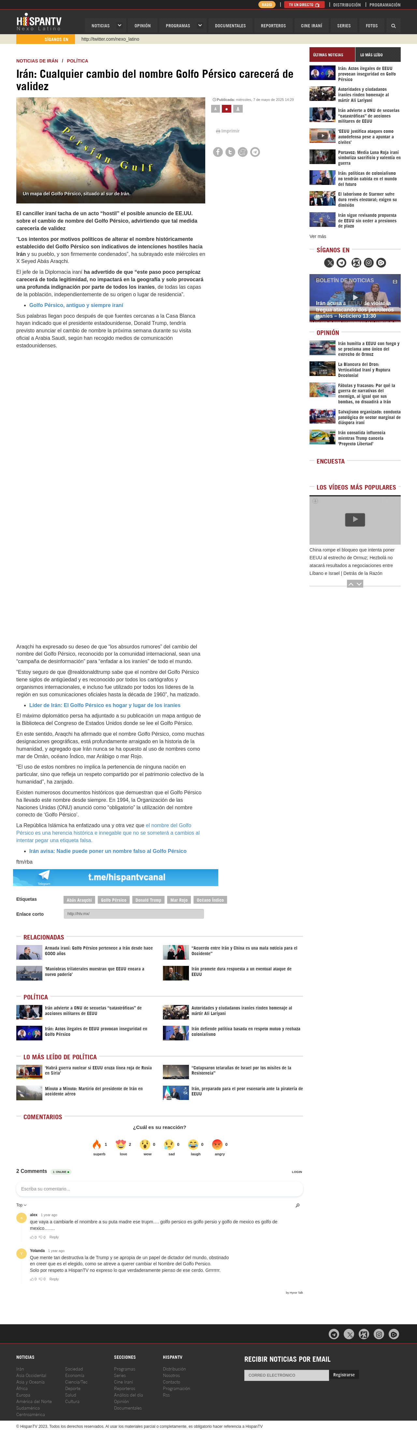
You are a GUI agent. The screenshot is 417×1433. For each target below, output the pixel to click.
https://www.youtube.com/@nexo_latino (121, 39)
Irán (20, 1368)
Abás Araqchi (79, 899)
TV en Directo (304, 4)
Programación (385, 4)
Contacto (171, 1381)
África (22, 1388)
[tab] (332, 54)
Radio (267, 4)
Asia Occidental (31, 1375)
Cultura (72, 1401)
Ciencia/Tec (76, 1381)
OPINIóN (143, 25)
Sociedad (74, 1368)
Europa (23, 1394)
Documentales (230, 25)
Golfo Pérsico (113, 899)
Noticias (101, 25)
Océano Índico (210, 899)
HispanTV (39, 21)
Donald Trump (148, 899)
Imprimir (227, 130)
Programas (178, 25)
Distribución (347, 4)
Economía (74, 1375)
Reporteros (273, 25)
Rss (166, 1394)
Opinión (121, 1401)
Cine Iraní (311, 25)
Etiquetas (26, 899)
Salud (70, 1394)
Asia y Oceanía (30, 1381)
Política (77, 60)
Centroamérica (30, 1414)
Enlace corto (30, 914)
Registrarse (344, 1374)
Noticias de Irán (37, 60)
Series (344, 25)
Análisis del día (128, 1394)
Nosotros (171, 1375)
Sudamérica (28, 1407)
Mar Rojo (179, 899)
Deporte (72, 1388)
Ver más (317, 236)
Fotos (372, 25)
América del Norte (34, 1401)
